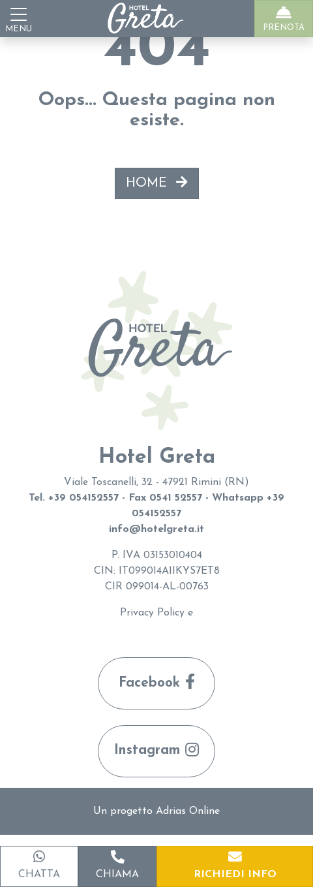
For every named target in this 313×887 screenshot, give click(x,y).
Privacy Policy (152, 613)
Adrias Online (188, 811)
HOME (157, 183)
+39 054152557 (83, 498)
